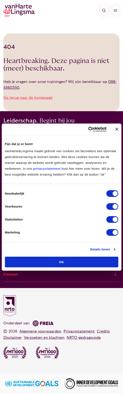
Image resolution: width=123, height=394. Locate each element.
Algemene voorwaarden (40, 331)
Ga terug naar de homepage (28, 98)
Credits (103, 331)
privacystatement (47, 168)
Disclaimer (12, 338)
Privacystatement (79, 331)
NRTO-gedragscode (84, 338)
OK (61, 262)
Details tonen (100, 249)
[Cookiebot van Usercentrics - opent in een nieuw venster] (88, 129)
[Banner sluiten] (116, 129)
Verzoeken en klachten (44, 338)
